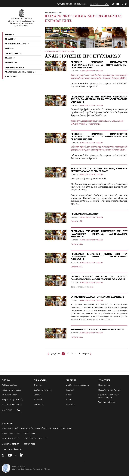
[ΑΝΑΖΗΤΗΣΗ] (99, 4)
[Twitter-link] (122, 4)
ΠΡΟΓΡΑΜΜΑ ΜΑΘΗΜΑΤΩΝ (85, 213)
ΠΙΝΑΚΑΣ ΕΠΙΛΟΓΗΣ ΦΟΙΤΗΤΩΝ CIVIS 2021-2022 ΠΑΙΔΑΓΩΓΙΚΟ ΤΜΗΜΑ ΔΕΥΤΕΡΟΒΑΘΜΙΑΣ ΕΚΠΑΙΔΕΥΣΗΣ (99, 278)
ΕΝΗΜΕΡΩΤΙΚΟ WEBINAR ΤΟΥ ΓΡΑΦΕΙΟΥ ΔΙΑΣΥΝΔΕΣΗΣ (98, 296)
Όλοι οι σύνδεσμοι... (107, 402)
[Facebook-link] (113, 4)
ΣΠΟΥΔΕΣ (9, 39)
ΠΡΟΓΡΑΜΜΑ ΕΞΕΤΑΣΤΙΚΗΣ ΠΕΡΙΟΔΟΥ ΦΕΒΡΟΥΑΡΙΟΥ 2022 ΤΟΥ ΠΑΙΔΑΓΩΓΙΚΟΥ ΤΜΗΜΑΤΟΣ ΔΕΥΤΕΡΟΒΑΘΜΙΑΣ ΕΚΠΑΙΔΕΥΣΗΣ (99, 99)
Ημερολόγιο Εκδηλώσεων (109, 390)
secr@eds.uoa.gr (14, 449)
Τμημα (8, 34)
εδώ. (91, 287)
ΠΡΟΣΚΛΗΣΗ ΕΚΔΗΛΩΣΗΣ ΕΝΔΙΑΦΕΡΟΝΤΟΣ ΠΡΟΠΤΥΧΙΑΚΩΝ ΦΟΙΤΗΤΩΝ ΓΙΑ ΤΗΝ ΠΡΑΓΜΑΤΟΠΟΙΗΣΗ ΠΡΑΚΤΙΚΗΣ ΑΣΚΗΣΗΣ (99, 65)
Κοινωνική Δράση (9, 395)
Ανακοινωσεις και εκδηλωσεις (19, 72)
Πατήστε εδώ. (77, 221)
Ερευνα (8, 48)
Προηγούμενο (54, 353)
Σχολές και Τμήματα (42, 390)
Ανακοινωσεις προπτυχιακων (62, 51)
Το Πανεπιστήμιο (9, 385)
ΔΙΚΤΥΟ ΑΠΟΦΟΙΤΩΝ (14, 67)
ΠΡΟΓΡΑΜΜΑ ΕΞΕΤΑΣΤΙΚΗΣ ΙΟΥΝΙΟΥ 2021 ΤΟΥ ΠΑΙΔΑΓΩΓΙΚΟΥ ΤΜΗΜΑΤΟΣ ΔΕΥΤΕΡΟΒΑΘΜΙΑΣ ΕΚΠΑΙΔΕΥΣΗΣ (99, 256)
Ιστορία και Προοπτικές (12, 399)
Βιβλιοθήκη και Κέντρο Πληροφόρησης (108, 396)
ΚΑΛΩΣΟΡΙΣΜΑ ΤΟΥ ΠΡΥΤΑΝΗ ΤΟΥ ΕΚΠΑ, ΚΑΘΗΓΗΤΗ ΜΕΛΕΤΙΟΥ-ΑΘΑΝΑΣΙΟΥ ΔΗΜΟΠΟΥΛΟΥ (99, 170)
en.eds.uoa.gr (80, 4)
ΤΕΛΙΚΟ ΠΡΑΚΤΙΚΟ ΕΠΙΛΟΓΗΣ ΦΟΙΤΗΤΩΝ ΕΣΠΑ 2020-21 (98, 329)
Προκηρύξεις (104, 385)
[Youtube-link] (117, 4)
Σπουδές (38, 385)
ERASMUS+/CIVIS (12, 53)
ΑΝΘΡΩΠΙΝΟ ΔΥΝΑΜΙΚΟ (16, 44)
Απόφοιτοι (38, 404)
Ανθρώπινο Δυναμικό (11, 390)
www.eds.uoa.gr (64, 4)
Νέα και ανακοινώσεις (11, 404)
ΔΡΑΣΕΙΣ (9, 58)
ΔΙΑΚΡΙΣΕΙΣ (10, 62)
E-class (69, 395)
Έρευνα (37, 395)
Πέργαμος (70, 404)
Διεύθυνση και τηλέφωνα (77, 385)
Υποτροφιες (11, 76)
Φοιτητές (38, 399)
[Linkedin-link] (126, 4)
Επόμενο (89, 353)
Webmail (70, 390)
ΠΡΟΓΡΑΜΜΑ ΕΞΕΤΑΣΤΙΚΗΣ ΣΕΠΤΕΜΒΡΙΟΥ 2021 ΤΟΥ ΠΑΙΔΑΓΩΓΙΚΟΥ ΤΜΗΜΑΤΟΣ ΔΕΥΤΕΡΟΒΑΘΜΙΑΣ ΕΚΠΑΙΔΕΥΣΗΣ (99, 234)
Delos (68, 399)
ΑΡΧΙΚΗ (47, 51)
